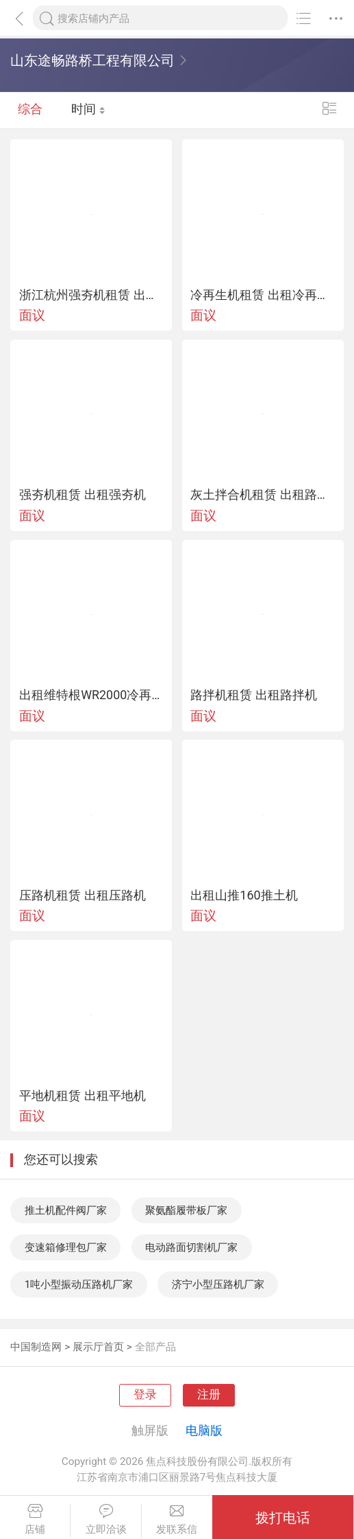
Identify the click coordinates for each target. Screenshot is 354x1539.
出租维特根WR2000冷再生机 (91, 695)
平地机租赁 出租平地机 (82, 1096)
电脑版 (204, 1430)
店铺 (35, 1519)
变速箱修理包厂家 (66, 1247)
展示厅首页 (98, 1347)
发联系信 (177, 1519)
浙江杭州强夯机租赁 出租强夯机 (91, 295)
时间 (88, 110)
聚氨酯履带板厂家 (186, 1210)
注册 (208, 1394)
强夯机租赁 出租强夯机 (82, 495)
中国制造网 (36, 1347)
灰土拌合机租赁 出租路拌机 (262, 495)
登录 (145, 1394)
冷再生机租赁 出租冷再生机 (262, 295)
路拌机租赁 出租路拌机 (253, 695)
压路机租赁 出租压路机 (82, 895)
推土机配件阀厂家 (66, 1210)
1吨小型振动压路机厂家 (79, 1284)
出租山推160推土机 (243, 895)
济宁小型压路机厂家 (218, 1284)
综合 (30, 110)
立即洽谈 (105, 1519)
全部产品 (155, 1347)
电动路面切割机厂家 (191, 1247)
